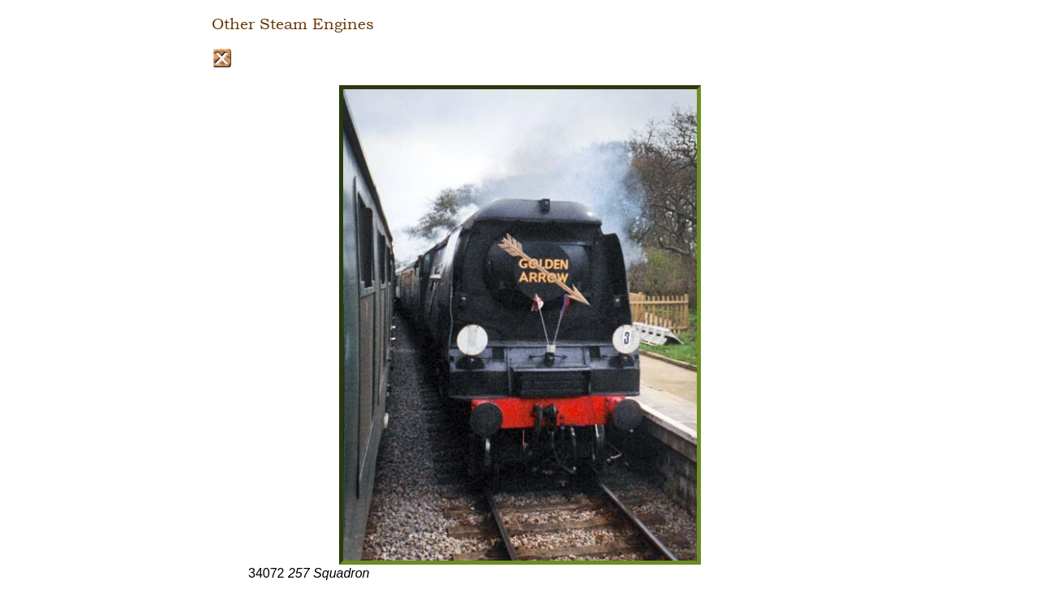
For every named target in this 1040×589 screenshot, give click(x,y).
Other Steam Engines (293, 24)
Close (222, 58)
